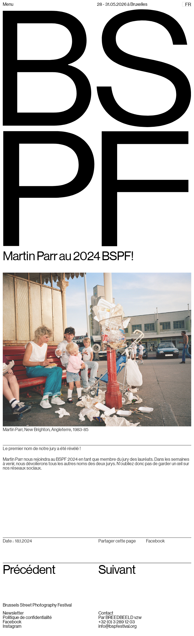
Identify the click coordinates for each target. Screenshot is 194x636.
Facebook (155, 541)
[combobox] (186, 4)
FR (188, 4)
